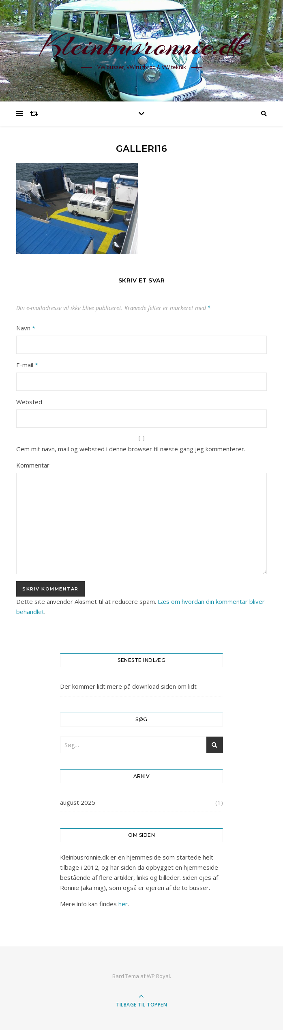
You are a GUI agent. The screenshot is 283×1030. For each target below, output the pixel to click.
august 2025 (77, 802)
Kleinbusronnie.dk (142, 45)
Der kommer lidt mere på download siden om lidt (128, 686)
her (123, 904)
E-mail (27, 365)
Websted (29, 402)
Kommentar (32, 465)
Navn (25, 328)
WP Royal (158, 976)
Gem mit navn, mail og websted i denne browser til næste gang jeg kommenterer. (130, 449)
